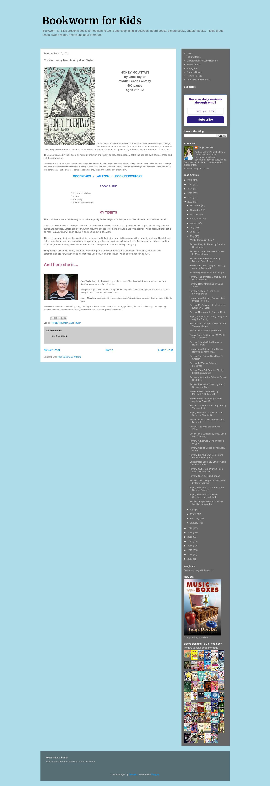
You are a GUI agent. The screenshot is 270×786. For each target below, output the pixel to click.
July (192, 227)
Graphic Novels (194, 72)
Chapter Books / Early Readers (202, 60)
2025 (190, 184)
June (193, 231)
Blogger (155, 774)
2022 (190, 197)
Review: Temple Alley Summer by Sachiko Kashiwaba (206, 502)
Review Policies (194, 76)
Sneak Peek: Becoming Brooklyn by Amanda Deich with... (207, 267)
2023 (190, 193)
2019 (190, 532)
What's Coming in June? (202, 240)
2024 (190, 188)
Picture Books (194, 57)
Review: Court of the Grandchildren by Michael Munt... (207, 252)
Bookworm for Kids (92, 20)
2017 (190, 541)
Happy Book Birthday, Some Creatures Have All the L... (204, 496)
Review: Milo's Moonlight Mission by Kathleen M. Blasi (207, 306)
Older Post (165, 350)
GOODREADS (82, 176)
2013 (190, 558)
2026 (190, 180)
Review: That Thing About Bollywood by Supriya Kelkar (208, 481)
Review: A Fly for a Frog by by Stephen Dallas (204, 292)
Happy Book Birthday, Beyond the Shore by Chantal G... (206, 414)
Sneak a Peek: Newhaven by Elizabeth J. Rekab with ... (204, 392)
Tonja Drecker (205, 147)
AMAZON (103, 176)
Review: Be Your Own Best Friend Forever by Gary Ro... (206, 456)
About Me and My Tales (198, 79)
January (194, 522)
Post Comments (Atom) (69, 357)
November (195, 210)
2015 (190, 550)
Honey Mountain (60, 323)
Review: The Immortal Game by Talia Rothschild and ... (208, 278)
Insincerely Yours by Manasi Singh (207, 272)
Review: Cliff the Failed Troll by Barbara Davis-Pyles (205, 259)
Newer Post (52, 350)
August (194, 223)
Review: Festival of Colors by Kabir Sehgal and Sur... (207, 385)
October (194, 214)
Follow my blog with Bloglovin (198, 570)
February (195, 518)
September (196, 218)
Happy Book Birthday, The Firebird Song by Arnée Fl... (207, 489)
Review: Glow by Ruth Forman (205, 476)
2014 (190, 554)
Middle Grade (193, 64)
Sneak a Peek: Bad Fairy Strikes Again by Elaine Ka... (206, 399)
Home (109, 350)
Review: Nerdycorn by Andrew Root (207, 312)
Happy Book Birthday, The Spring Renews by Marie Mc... (206, 350)
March (193, 514)
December (195, 205)
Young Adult (193, 68)
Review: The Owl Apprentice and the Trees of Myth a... (208, 325)
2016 (190, 545)
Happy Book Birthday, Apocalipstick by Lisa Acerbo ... (207, 299)
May (192, 236)
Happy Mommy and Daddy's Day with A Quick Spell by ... (208, 317)
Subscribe (205, 119)
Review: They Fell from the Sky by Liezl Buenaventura (207, 371)
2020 (190, 528)
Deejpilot (133, 774)
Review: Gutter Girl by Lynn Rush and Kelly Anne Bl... (206, 470)
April (192, 509)
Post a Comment (59, 336)
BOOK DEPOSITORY (128, 176)
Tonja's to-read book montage (201, 647)
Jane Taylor (75, 323)
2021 (190, 201)
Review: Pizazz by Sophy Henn (205, 330)
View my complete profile (196, 168)
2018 (190, 537)
